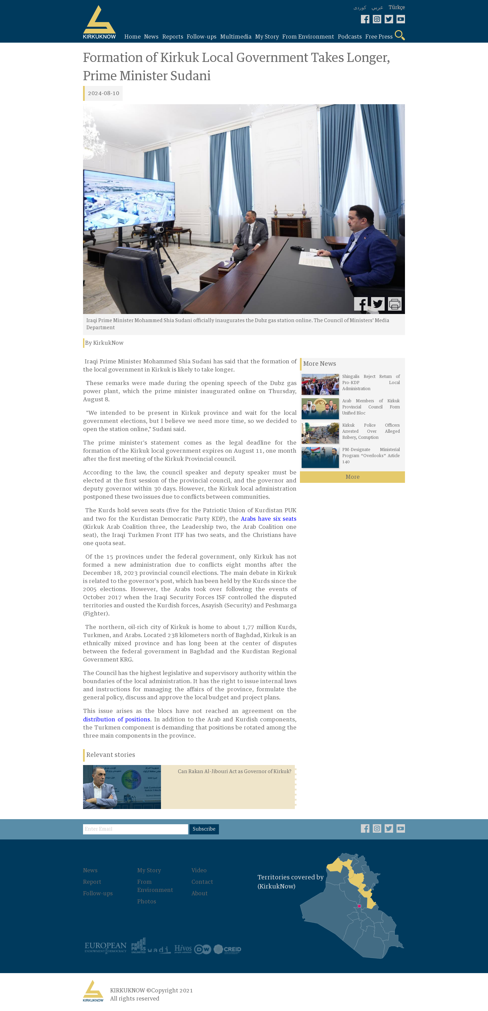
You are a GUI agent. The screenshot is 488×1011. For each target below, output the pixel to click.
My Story (149, 870)
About (199, 893)
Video (199, 870)
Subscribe (204, 829)
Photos (146, 901)
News (90, 870)
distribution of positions (116, 719)
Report (92, 882)
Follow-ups (98, 893)
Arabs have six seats (268, 519)
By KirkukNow (104, 343)
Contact (202, 882)
